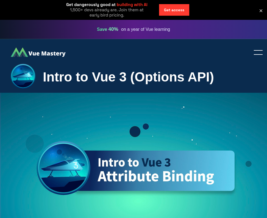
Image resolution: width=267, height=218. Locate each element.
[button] (261, 10)
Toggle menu (256, 53)
